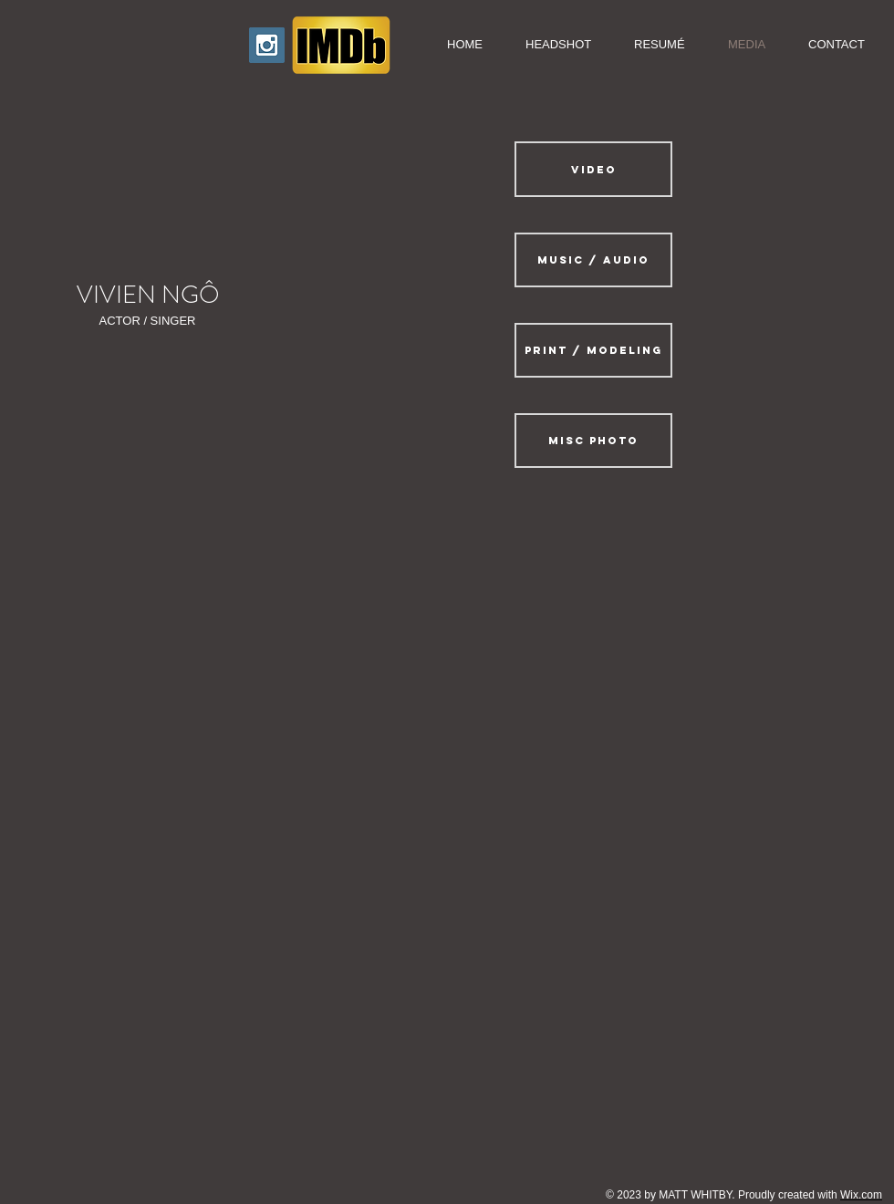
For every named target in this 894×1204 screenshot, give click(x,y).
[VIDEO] (593, 169)
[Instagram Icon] (267, 45)
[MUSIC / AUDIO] (593, 260)
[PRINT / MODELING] (593, 350)
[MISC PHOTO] (593, 440)
